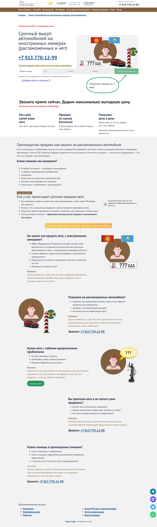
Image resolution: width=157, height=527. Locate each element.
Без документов (48, 10)
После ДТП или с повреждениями (100, 508)
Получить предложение (126, 71)
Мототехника (60, 10)
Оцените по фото (35, 383)
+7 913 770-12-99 (129, 4)
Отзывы (119, 10)
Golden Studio (70, 521)
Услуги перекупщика (94, 511)
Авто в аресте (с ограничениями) (78, 10)
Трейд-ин (27, 515)
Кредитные (28, 508)
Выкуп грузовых (92, 515)
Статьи (112, 10)
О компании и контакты (100, 10)
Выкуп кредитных (24, 10)
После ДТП (37, 10)
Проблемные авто (31, 511)
